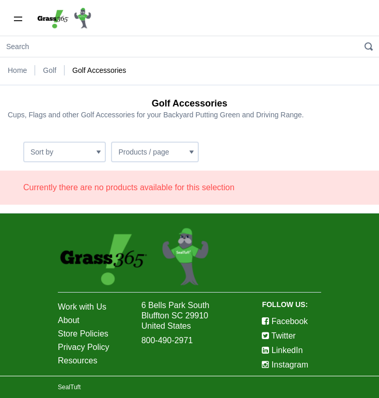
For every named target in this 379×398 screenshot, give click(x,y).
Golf (49, 70)
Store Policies (83, 333)
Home (17, 70)
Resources (77, 360)
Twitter (278, 335)
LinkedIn (282, 350)
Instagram (285, 364)
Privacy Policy (83, 347)
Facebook (285, 321)
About (69, 320)
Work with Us (82, 306)
